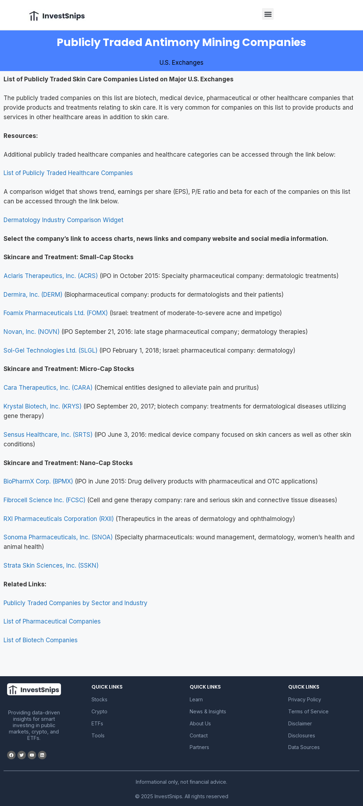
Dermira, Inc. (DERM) (33, 294)
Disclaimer (300, 723)
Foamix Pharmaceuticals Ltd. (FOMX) (56, 313)
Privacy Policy (304, 699)
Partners (199, 747)
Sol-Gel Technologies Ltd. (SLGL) (50, 350)
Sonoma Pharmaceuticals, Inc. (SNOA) (58, 537)
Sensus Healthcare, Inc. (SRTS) (48, 434)
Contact (199, 735)
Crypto (99, 711)
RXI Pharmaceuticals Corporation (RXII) (59, 518)
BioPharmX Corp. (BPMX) (38, 481)
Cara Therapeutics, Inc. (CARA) (48, 387)
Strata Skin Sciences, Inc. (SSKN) (51, 565)
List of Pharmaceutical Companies (52, 621)
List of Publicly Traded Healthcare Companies (68, 172)
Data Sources (304, 747)
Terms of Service (308, 711)
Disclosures (301, 735)
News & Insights (208, 711)
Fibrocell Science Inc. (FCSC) (44, 500)
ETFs (97, 723)
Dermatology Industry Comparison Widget (63, 220)
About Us (200, 723)
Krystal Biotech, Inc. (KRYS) (43, 406)
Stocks (99, 699)
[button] (268, 14)
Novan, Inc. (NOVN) (32, 331)
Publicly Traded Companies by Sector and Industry (75, 603)
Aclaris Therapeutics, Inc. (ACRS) (51, 275)
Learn (196, 699)
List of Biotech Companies (41, 640)
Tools (98, 735)
